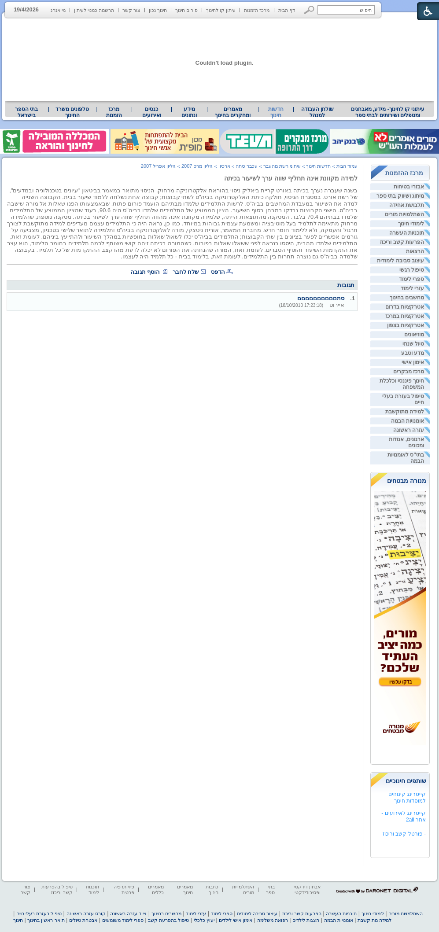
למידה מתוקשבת (404, 412)
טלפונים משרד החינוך (72, 112)
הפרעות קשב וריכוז (402, 242)
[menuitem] (387, 112)
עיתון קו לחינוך (221, 10)
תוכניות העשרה (406, 233)
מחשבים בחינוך (407, 298)
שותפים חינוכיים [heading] (406, 781)
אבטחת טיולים (83, 920)
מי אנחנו (57, 10)
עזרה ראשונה (408, 430)
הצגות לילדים (305, 920)
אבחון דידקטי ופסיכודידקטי (307, 889)
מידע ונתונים (189, 112)
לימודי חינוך (411, 224)
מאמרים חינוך (185, 889)
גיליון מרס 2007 (197, 166)
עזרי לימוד (412, 288)
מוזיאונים (414, 335)
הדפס (218, 272)
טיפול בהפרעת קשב (168, 920)
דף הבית (286, 10)
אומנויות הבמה (407, 421)
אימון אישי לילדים (235, 920)
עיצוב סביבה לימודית (400, 261)
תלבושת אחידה (406, 205)
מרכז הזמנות (256, 10)
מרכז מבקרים (408, 371)
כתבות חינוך (212, 889)
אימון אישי (413, 362)
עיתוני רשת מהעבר (282, 166)
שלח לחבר (186, 272)
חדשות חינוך (276, 112)
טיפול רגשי (411, 270)
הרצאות (415, 251)
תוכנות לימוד (92, 889)
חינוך (18, 920)
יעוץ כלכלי (204, 920)
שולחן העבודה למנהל (317, 112)
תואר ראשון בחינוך (45, 920)
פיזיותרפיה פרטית (124, 889)
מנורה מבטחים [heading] (406, 480)
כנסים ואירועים (151, 112)
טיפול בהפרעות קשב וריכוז (57, 889)
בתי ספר (270, 889)
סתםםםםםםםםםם (320, 298)
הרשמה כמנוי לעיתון (94, 10)
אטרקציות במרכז (404, 316)
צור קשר (131, 10)
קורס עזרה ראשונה (86, 913)
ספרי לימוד (411, 279)
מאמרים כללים (156, 889)
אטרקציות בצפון (405, 325)
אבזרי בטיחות (409, 187)
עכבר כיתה (247, 166)
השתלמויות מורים (404, 214)
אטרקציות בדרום (404, 307)
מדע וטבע (412, 353)
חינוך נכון (158, 10)
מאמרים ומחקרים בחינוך (233, 112)
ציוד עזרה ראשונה (128, 913)
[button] (309, 10)
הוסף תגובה (145, 272)
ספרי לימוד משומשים (123, 920)
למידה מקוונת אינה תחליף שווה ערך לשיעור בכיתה (291, 178)
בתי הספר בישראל (26, 112)
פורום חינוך (186, 10)
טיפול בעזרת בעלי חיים (39, 913)
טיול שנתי (413, 344)
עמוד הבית (347, 166)
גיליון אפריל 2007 (158, 166)
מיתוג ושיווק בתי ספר (400, 196)
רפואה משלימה (272, 920)
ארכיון (224, 166)
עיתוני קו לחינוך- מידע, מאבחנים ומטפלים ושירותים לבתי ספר (388, 112)
